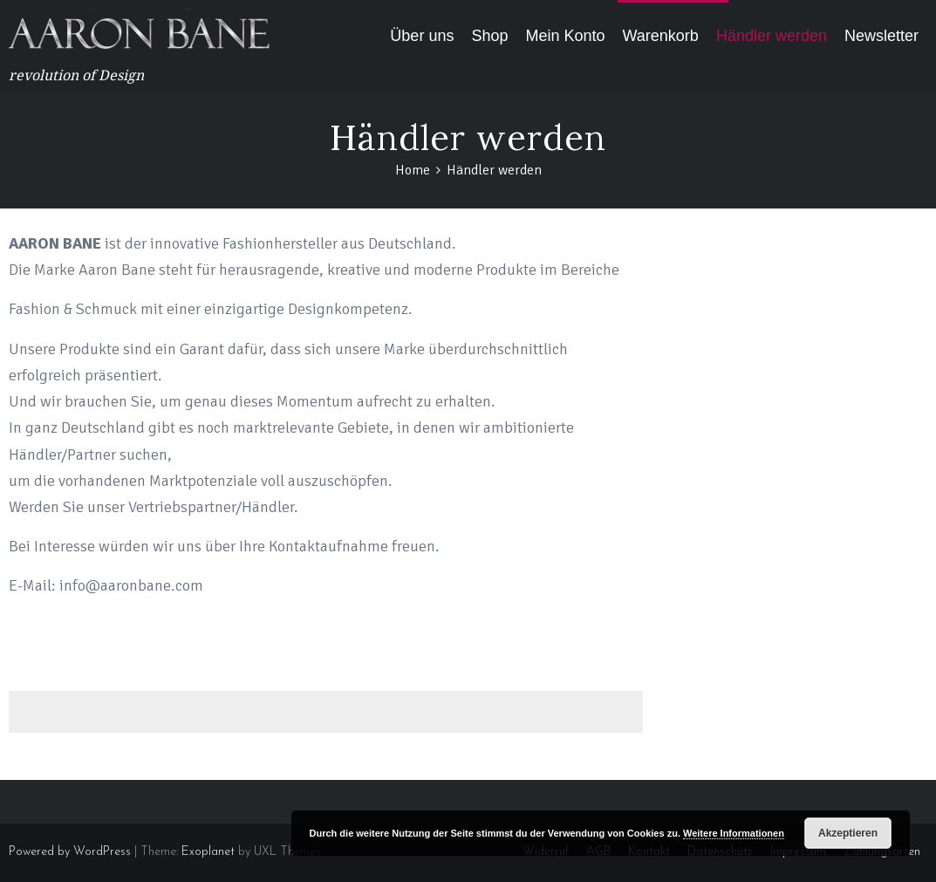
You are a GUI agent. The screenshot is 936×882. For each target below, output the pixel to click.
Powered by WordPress (70, 851)
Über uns (422, 35)
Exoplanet (208, 851)
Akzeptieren (848, 833)
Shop (489, 35)
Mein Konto (565, 35)
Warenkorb (661, 35)
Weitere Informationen (733, 833)
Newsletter (881, 35)
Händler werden (771, 35)
